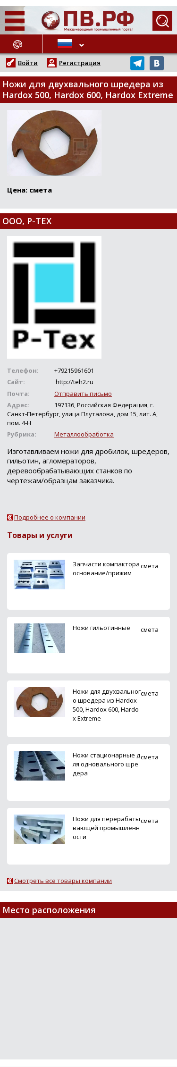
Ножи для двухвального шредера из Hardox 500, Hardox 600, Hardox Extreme (107, 705)
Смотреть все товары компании (63, 880)
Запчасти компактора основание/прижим (106, 568)
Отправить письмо (83, 393)
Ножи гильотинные (101, 627)
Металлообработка (84, 434)
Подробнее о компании (49, 517)
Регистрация (80, 63)
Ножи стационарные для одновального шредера (106, 764)
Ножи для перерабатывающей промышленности (106, 828)
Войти (28, 63)
